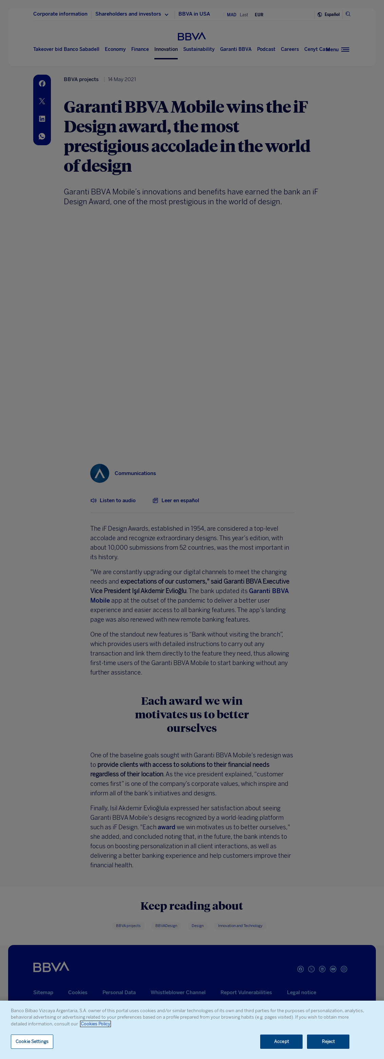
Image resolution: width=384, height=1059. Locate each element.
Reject (328, 1041)
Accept (281, 1041)
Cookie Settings (32, 1041)
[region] (192, 1030)
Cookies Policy (95, 1023)
